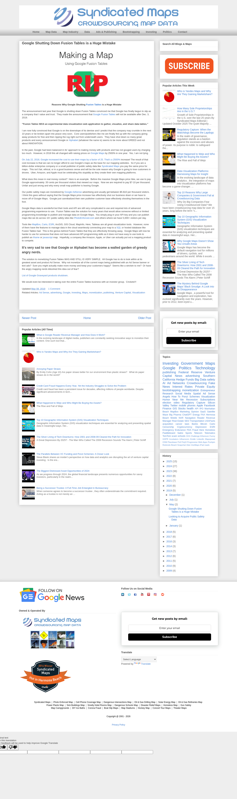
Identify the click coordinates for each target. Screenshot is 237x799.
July (172, 499)
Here (201, 430)
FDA (189, 430)
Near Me (178, 399)
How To (175, 396)
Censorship (168, 427)
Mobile (173, 418)
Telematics (210, 433)
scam (174, 436)
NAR (181, 418)
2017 (169, 536)
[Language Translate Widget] (139, 659)
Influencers (184, 439)
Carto (45, 224)
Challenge (195, 436)
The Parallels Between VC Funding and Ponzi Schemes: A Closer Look (73, 454)
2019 (169, 490)
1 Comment (54, 288)
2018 (169, 531)
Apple (200, 405)
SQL (118, 227)
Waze (165, 414)
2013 (169, 551)
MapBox (36, 224)
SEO (186, 421)
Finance (167, 408)
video (176, 402)
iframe (36, 237)
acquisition (168, 424)
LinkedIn (200, 439)
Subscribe (188, 340)
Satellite (211, 411)
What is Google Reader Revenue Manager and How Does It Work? (71, 335)
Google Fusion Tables (104, 114)
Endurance (180, 430)
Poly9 (183, 442)
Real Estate (178, 421)
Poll (179, 442)
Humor (166, 399)
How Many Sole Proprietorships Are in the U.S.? (194, 110)
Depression (201, 427)
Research (168, 393)
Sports (188, 433)
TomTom (167, 436)
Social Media (183, 393)
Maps (85, 292)
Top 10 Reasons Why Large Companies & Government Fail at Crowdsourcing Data (195, 195)
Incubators (173, 439)
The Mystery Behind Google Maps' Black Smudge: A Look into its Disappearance (195, 286)
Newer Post (29, 317)
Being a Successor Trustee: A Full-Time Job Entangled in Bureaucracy (72, 488)
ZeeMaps (195, 445)
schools (181, 436)
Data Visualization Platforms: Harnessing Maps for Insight (193, 172)
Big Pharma (175, 414)
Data (87, 31)
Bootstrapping (131, 31)
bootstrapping (172, 390)
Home (36, 31)
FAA (203, 414)
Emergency (168, 430)
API (196, 408)
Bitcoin (203, 424)
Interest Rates (182, 386)
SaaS (203, 411)
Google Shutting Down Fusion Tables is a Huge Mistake (185, 510)
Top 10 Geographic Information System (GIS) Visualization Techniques (73, 420)
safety (211, 379)
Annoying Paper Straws (49, 369)
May (172, 504)
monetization (95, 292)
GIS (175, 408)
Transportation (197, 421)
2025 (169, 461)
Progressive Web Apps (197, 442)
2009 (169, 570)
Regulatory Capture (193, 402)
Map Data (51, 31)
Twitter (174, 405)
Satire (180, 433)
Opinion (195, 411)
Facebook (209, 405)
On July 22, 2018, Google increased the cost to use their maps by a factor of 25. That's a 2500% (71, 159)
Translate (142, 663)
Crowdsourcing (197, 383)
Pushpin (211, 442)
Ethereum (204, 436)
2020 (169, 485)
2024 (169, 466)
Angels (166, 396)
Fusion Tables (93, 104)
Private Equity (205, 386)
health (190, 408)
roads (207, 445)
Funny (212, 436)
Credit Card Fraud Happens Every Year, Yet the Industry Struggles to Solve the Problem (81, 385)
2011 (169, 560)
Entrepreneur (208, 390)
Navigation (190, 418)
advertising (56, 292)
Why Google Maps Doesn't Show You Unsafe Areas (195, 242)
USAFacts (210, 421)
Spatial (197, 393)
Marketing (185, 411)
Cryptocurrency (184, 427)
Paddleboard (169, 433)
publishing (108, 292)
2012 (169, 556)
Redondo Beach (170, 445)
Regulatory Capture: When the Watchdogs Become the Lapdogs (195, 131)
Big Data (200, 379)
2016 (169, 541)
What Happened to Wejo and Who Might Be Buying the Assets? (69, 403)
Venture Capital (123, 292)
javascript (48, 237)
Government (192, 363)
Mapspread (210, 439)
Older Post (144, 317)
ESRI (51, 224)
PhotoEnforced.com (84, 218)
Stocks (182, 408)
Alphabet (73, 140)
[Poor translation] (13, 747)
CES (188, 436)
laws (187, 424)
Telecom (198, 433)
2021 (169, 480)
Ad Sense (44, 292)
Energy (196, 414)
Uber (188, 445)
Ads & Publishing (106, 31)
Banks (195, 424)
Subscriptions (207, 399)
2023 (169, 471)
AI (164, 383)
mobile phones (187, 405)
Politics (167, 31)
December (175, 494)
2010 (169, 565)
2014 (169, 546)
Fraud (195, 430)
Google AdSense (73, 192)
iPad (202, 445)
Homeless (210, 430)
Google (66, 292)
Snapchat (181, 445)
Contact (182, 31)
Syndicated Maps (110, 166)
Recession (192, 399)
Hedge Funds (185, 379)
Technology (205, 368)
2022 (169, 476)
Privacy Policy (118, 725)
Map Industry (70, 31)
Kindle (193, 439)
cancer (179, 424)
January (174, 525)
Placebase (172, 442)
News (178, 376)
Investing (151, 31)
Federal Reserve (190, 372)
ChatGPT (187, 414)
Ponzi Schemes (191, 396)
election (167, 402)
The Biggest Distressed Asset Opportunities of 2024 (63, 471)
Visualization (138, 292)
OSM (165, 442)
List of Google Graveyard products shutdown (45, 275)
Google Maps (97, 153)
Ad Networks (176, 383)
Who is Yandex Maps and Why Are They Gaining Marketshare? (69, 351)
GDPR (165, 439)
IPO (201, 408)
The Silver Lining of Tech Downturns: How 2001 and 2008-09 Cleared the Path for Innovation (84, 437)
